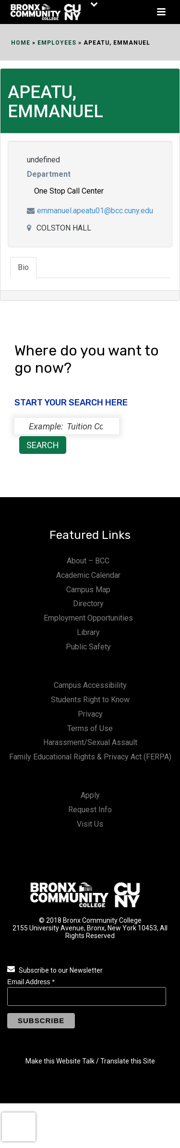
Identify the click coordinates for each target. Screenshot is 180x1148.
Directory (88, 603)
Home (20, 42)
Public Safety (88, 646)
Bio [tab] (23, 267)
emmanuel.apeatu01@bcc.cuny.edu (95, 210)
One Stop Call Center (69, 190)
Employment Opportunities (88, 618)
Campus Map (88, 589)
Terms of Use (90, 728)
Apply (90, 795)
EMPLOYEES (56, 42)
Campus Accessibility (90, 685)
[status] (66, 426)
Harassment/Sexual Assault (90, 742)
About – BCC (88, 560)
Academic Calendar (88, 575)
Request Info (90, 809)
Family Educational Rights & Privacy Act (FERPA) (90, 756)
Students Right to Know (90, 699)
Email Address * (31, 982)
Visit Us (90, 824)
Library (88, 632)
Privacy (90, 714)
